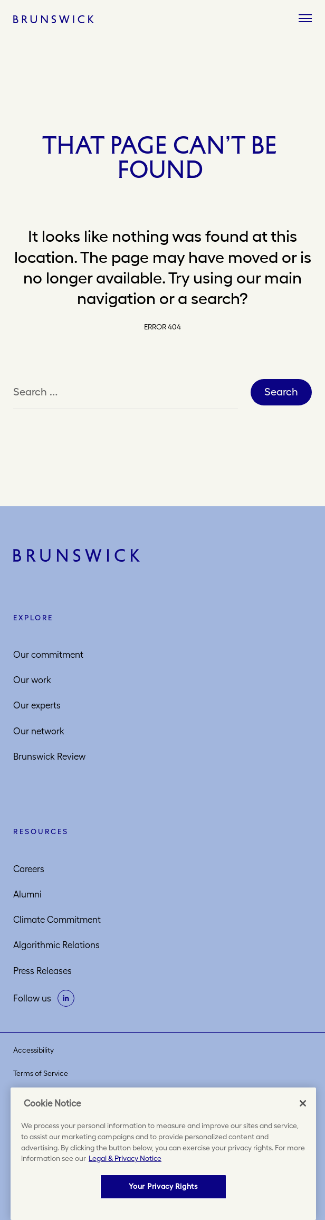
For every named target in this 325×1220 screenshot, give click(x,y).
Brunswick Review (49, 756)
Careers (28, 869)
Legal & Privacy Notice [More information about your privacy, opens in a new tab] (125, 1158)
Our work (32, 680)
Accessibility (33, 1050)
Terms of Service (40, 1073)
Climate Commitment (57, 919)
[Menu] (305, 19)
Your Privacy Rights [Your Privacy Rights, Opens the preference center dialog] (163, 1186)
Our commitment (48, 654)
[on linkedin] (66, 998)
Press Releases (42, 971)
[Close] (302, 1103)
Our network (38, 731)
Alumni (27, 894)
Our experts (37, 705)
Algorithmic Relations (56, 945)
